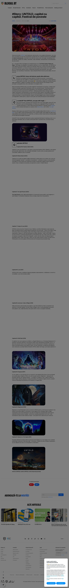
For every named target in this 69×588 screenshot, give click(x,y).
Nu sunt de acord (51, 583)
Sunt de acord (60, 583)
